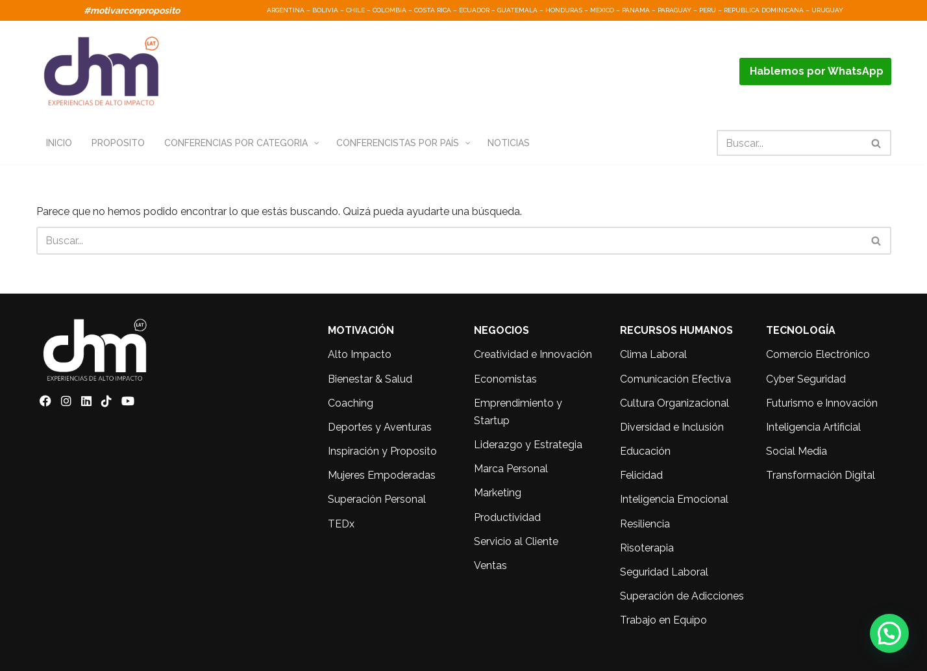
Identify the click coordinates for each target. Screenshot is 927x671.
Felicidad (641, 476)
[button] (889, 633)
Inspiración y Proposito (382, 452)
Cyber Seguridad (806, 379)
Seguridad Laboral (664, 572)
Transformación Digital (820, 476)
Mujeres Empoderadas (382, 476)
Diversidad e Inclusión (672, 427)
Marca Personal (511, 469)
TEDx (341, 524)
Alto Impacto (359, 355)
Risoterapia (647, 548)
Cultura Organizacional (674, 403)
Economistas (505, 379)
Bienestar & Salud (370, 379)
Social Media (796, 452)
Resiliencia (645, 524)
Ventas (490, 565)
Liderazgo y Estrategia (528, 445)
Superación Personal (377, 500)
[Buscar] (789, 143)
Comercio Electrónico (818, 355)
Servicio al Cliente (516, 541)
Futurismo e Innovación (822, 403)
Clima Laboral (653, 355)
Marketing (497, 493)
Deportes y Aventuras (380, 427)
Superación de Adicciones (682, 596)
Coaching (350, 403)
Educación (645, 452)
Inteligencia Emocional (674, 500)
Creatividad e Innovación (533, 355)
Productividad (507, 517)
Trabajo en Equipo (663, 620)
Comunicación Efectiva (675, 379)
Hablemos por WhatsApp (815, 71)
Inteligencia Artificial (813, 427)
